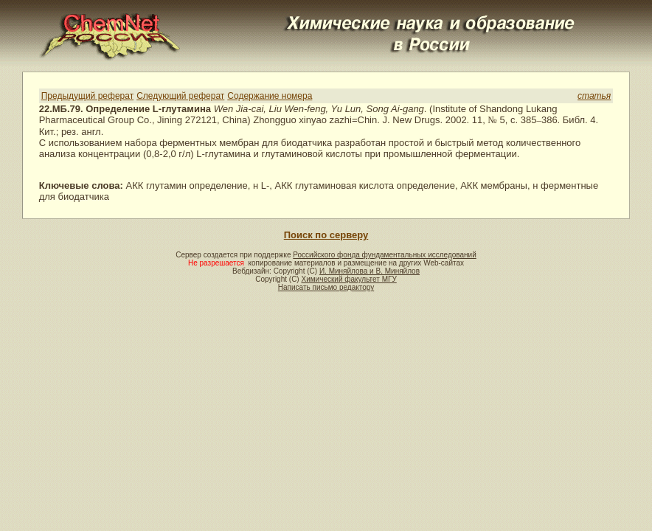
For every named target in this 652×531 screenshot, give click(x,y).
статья (594, 96)
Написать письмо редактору (326, 287)
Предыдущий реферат (87, 96)
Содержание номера (269, 96)
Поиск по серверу (326, 234)
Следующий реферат (180, 96)
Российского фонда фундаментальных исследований (384, 255)
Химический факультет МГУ (348, 279)
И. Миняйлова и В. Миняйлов (369, 271)
